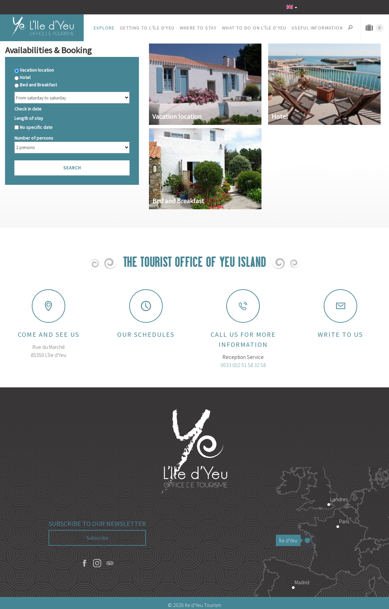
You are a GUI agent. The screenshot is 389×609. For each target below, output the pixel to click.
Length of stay (28, 118)
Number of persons (33, 138)
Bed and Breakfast (38, 85)
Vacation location (37, 70)
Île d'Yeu (290, 540)
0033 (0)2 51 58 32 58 (243, 365)
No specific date (36, 127)
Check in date (28, 109)
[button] (104, 27)
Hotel (25, 77)
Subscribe (97, 537)
